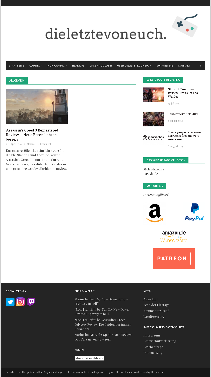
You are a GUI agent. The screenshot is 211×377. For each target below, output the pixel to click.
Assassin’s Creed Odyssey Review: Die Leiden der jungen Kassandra (103, 324)
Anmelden (150, 299)
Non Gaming (56, 65)
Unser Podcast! (101, 65)
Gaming (34, 65)
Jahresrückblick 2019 (183, 114)
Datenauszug (152, 353)
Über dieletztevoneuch (134, 65)
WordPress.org (154, 316)
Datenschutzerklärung (159, 341)
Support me (165, 65)
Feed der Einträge (156, 305)
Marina (31, 144)
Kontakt (184, 65)
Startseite (16, 65)
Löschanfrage (153, 347)
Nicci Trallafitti (85, 309)
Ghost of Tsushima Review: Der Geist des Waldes (183, 92)
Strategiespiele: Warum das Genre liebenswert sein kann (184, 135)
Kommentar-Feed (156, 311)
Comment (45, 144)
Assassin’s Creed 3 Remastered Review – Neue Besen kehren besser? (32, 134)
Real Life (78, 65)
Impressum (151, 335)
